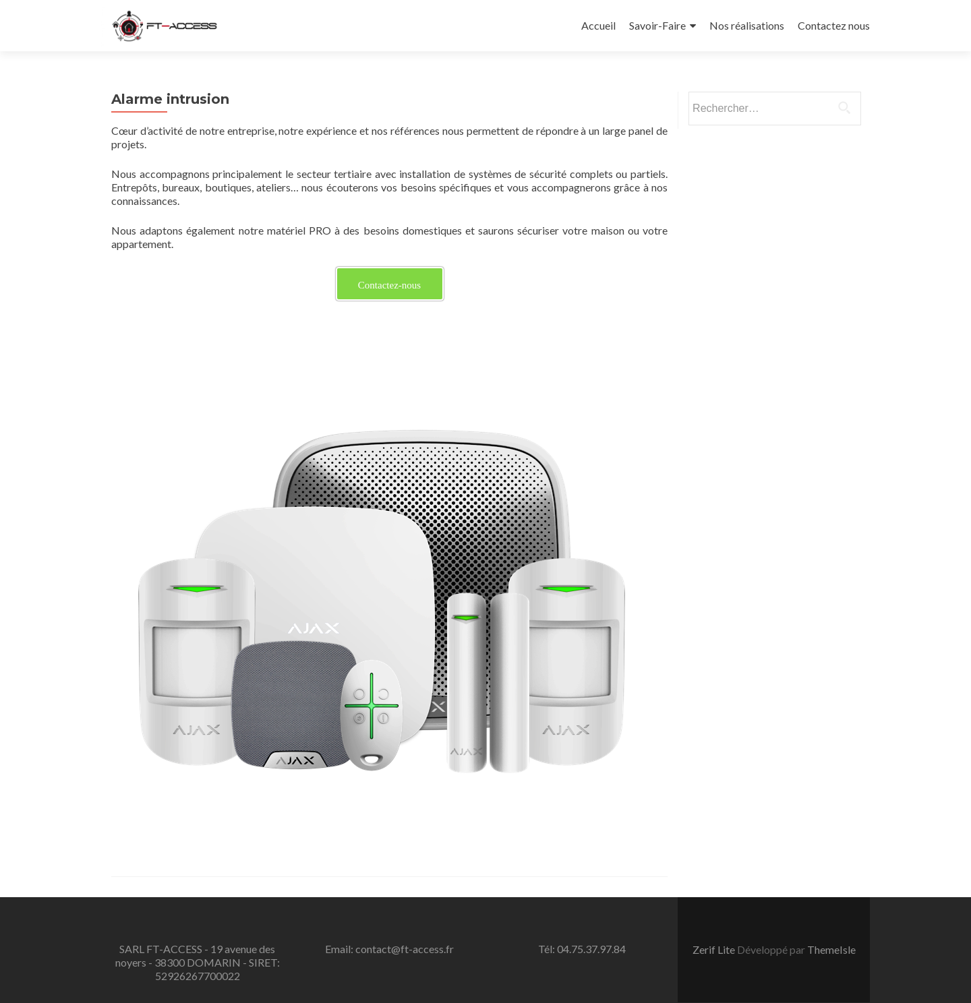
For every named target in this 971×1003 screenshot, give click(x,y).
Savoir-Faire (657, 25)
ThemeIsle (831, 949)
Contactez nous (834, 25)
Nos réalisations (746, 25)
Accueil (598, 25)
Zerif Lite (715, 949)
